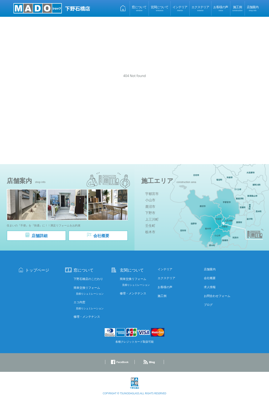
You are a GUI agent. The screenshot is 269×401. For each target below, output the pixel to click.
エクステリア (200, 8)
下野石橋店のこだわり (88, 279)
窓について (139, 8)
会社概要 (210, 279)
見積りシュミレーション (90, 294)
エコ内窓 (79, 303)
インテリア (180, 8)
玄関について (159, 8)
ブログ (208, 305)
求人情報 (210, 288)
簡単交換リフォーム (87, 288)
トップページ (37, 270)
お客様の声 (220, 8)
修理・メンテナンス (87, 317)
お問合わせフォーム (217, 296)
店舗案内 (252, 8)
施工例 (237, 8)
